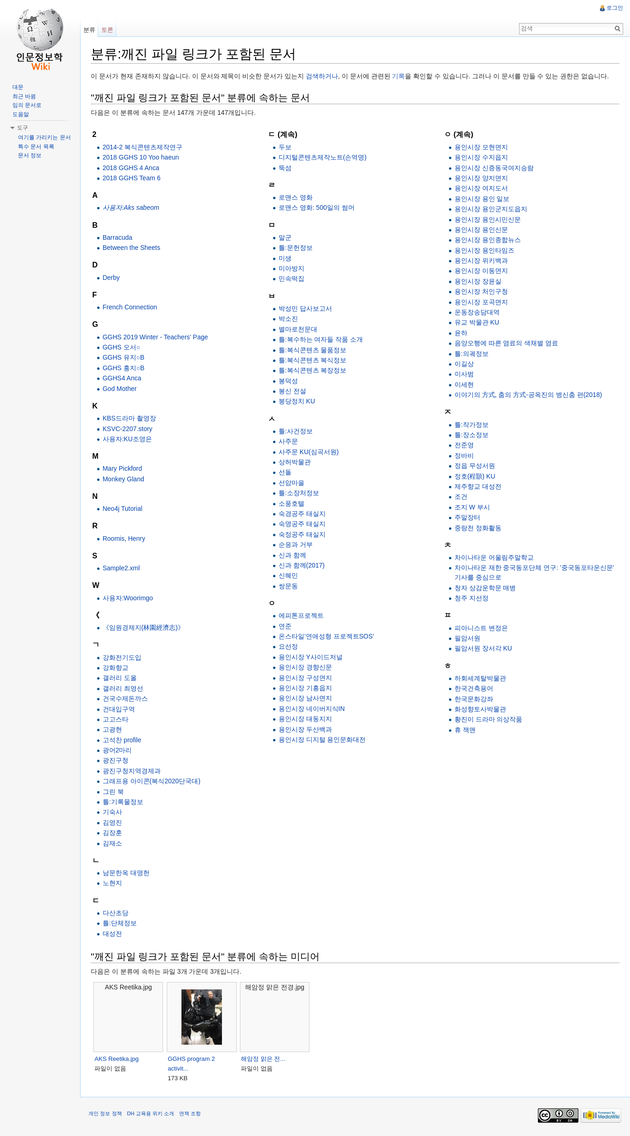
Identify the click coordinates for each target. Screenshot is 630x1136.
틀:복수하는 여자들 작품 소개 (322, 339)
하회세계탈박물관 (480, 678)
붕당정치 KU (298, 401)
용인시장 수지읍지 (481, 157)
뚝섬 (286, 168)
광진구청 (117, 760)
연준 (286, 626)
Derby (112, 277)
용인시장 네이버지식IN (313, 708)
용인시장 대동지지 (306, 719)
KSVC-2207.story (129, 428)
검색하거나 (324, 76)
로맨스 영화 (297, 197)
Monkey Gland (125, 479)
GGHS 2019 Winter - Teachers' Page (157, 337)
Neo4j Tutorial (124, 509)
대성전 (113, 933)
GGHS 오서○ (123, 347)
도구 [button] (22, 127)
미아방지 (292, 268)
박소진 (289, 319)
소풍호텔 (292, 503)
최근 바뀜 (24, 96)
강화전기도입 (123, 657)
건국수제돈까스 (126, 699)
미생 (286, 258)
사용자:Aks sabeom (132, 208)
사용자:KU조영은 (128, 439)
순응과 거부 (297, 545)
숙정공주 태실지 (303, 534)
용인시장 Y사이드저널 (312, 657)
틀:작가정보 (472, 424)
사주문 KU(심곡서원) (310, 452)
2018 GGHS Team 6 (133, 178)
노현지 (113, 883)
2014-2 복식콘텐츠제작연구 (144, 147)
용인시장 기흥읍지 (306, 688)
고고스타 (117, 719)
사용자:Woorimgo (129, 598)
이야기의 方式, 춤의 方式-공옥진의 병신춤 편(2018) (528, 395)
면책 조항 (192, 1115)
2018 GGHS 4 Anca (132, 168)
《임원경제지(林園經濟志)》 (145, 628)
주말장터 (467, 517)
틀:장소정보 (472, 435)
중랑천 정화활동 (478, 528)
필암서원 (467, 638)
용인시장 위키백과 (481, 261)
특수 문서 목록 (36, 146)
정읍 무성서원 (475, 466)
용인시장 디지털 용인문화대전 (323, 740)
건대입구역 (120, 709)
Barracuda (119, 238)
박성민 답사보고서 (306, 309)
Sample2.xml (122, 568)
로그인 (614, 8)
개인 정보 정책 (106, 1115)
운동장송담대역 (477, 312)
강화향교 (117, 668)
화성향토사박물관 (480, 709)
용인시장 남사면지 (306, 698)
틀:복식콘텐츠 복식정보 (314, 360)
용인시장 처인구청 (481, 292)
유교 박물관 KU (477, 322)
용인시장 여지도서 (481, 188)
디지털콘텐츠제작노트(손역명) (324, 157)
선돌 (286, 472)
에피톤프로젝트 (302, 616)
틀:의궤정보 (472, 353)
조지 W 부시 (472, 507)
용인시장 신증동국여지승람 (494, 168)
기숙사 (113, 812)
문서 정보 (29, 155)
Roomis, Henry (125, 538)
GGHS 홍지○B (125, 368)
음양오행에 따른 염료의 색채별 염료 (507, 343)
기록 (400, 76)
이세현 (464, 384)
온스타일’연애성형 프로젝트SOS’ (327, 636)
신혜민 (289, 576)
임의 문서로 (26, 105)
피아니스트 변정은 (481, 628)
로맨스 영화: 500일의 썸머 (318, 208)
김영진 (113, 822)
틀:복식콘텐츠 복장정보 (314, 370)
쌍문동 (289, 586)
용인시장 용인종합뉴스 (488, 240)
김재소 (113, 843)
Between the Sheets (133, 248)
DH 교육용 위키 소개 (151, 1115)
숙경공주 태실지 (303, 514)
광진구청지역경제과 (133, 771)
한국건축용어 (474, 688)
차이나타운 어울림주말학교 (494, 558)
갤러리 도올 (121, 678)
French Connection (131, 307)
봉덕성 (289, 381)
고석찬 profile (123, 740)
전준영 (464, 445)
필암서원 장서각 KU (483, 648)
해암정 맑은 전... (265, 1058)
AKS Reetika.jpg (118, 1058)
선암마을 (292, 483)
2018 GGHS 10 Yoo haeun (142, 157)
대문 (17, 87)
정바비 (464, 455)
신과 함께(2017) (303, 565)
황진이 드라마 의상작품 (489, 719)
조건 (461, 497)
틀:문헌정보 (297, 248)
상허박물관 (296, 462)
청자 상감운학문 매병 (485, 588)
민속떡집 (292, 279)
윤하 (461, 333)
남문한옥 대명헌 (127, 873)
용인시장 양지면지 (481, 178)
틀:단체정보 (121, 923)
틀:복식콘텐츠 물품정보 (314, 350)
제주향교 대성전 (478, 487)
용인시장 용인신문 (481, 230)
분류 (90, 29)
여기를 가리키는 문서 (44, 137)
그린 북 (114, 791)
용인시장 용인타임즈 (484, 250)
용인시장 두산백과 (306, 729)
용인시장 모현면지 (481, 147)
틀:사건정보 (297, 431)
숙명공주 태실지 (303, 524)
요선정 (289, 647)
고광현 (113, 730)
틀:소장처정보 (300, 493)
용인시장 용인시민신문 (488, 219)
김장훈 (113, 833)
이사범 (464, 374)
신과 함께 (293, 555)
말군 (286, 238)
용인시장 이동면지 (481, 271)
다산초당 (117, 913)
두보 (286, 147)
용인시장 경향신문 (306, 667)
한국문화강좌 (474, 699)
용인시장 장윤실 (478, 281)
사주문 (289, 441)
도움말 (20, 114)
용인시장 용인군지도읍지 (491, 209)
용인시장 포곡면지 (481, 302)
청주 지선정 (472, 598)
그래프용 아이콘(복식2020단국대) (153, 781)
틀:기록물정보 (124, 802)
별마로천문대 (299, 329)
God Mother (121, 388)
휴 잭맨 (465, 730)
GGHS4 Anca (123, 378)
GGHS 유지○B (125, 357)
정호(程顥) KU (475, 476)
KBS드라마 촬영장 (131, 418)
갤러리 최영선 (124, 688)
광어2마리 (119, 750)
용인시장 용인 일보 (482, 198)
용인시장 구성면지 (306, 677)
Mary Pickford (124, 469)
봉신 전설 (293, 391)
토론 (108, 29)
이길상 (464, 364)
